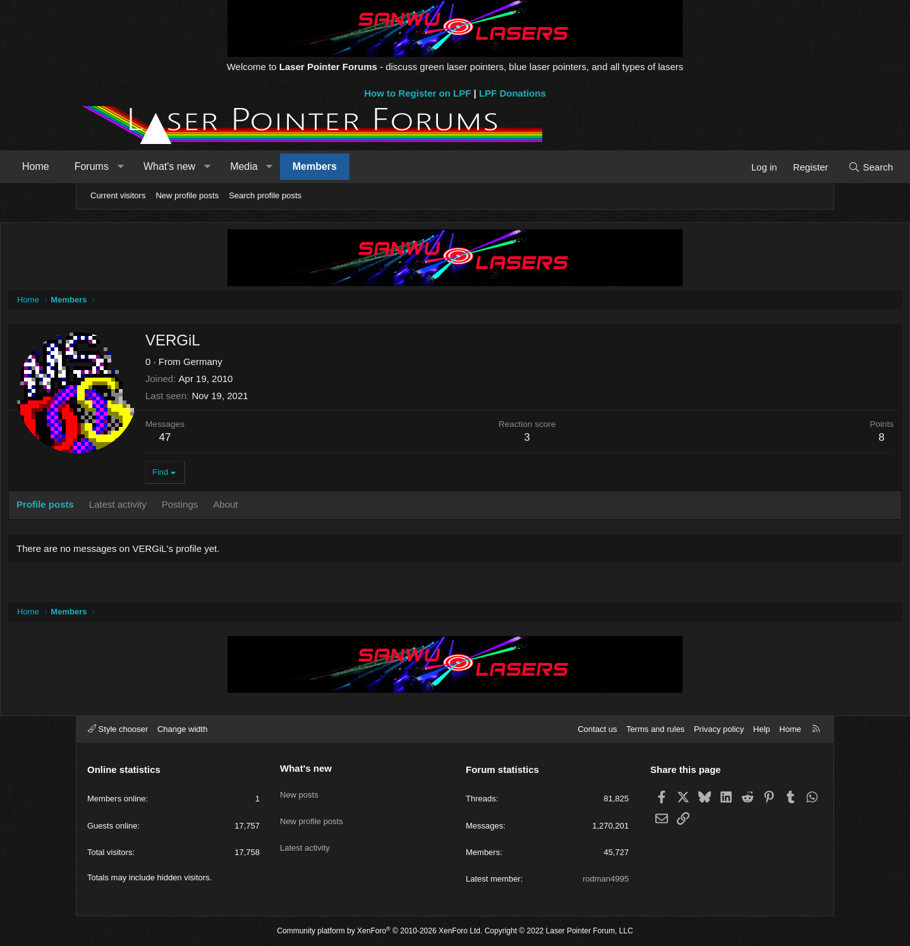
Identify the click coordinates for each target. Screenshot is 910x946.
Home (108, 166)
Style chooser (118, 729)
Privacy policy (719, 729)
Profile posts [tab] (124, 507)
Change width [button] (182, 729)
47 (244, 440)
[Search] (798, 167)
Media (317, 166)
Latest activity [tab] (197, 507)
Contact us (597, 729)
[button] (193, 166)
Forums (164, 166)
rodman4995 (606, 878)
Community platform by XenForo (379, 930)
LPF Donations (512, 93)
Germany (281, 364)
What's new (242, 166)
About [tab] (304, 507)
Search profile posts (265, 195)
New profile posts (187, 195)
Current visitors (117, 195)
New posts (299, 789)
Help (761, 729)
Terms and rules (655, 729)
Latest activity (305, 836)
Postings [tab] (259, 507)
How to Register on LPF (417, 93)
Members (387, 166)
